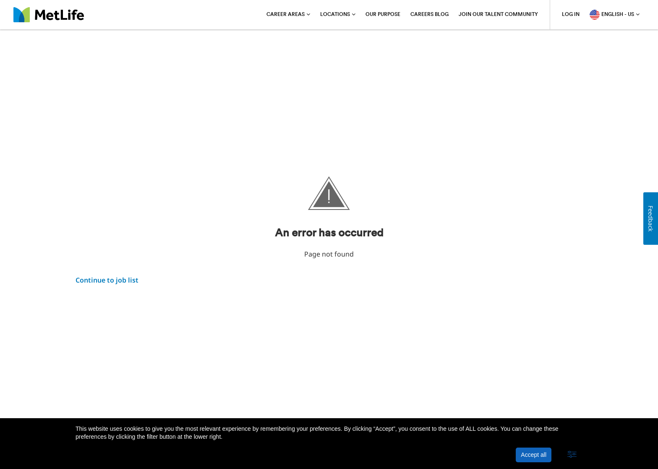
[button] (571, 454)
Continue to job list (107, 280)
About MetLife (96, 397)
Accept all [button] (533, 454)
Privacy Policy (145, 397)
